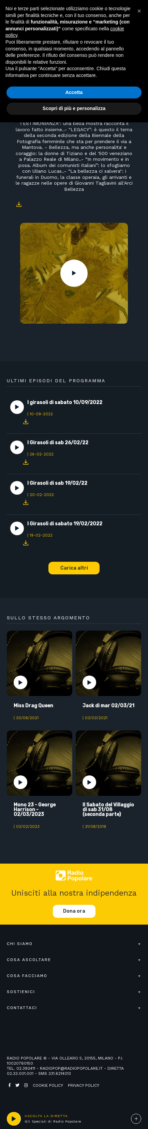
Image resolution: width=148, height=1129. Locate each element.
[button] (139, 10)
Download (19, 204)
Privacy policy (83, 1085)
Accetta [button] (74, 92)
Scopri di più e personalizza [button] (74, 108)
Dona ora (74, 911)
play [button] (13, 1119)
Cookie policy (48, 1085)
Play (74, 273)
